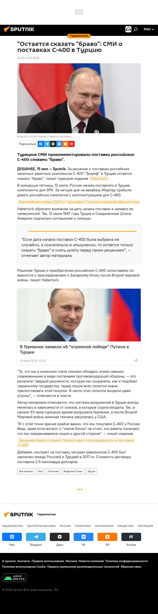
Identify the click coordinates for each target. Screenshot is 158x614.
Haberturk (98, 178)
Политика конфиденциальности (126, 561)
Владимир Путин (73, 471)
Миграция (145, 526)
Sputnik (24, 136)
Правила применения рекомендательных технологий (83, 566)
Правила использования (48, 561)
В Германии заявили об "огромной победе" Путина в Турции (74, 349)
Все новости (26, 471)
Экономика (104, 526)
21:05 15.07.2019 (28, 58)
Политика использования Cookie (24, 566)
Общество (125, 526)
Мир (40, 471)
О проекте (9, 561)
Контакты (23, 561)
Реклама (71, 561)
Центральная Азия (41, 526)
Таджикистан (12, 526)
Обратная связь (131, 566)
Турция (91, 471)
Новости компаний (91, 561)
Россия (65, 526)
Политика (53, 471)
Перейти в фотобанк (60, 136)
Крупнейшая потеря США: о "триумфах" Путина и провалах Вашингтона (78, 201)
